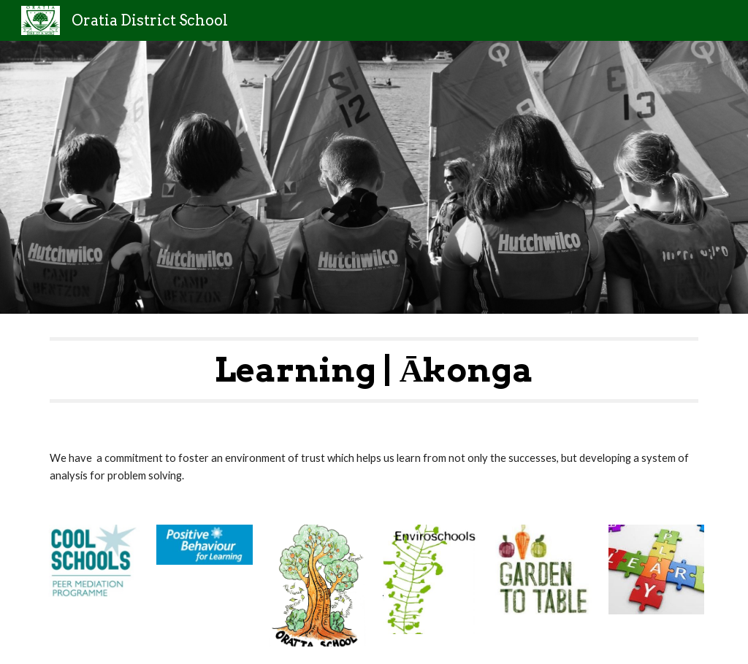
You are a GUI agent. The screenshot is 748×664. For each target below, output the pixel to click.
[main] (374, 370)
